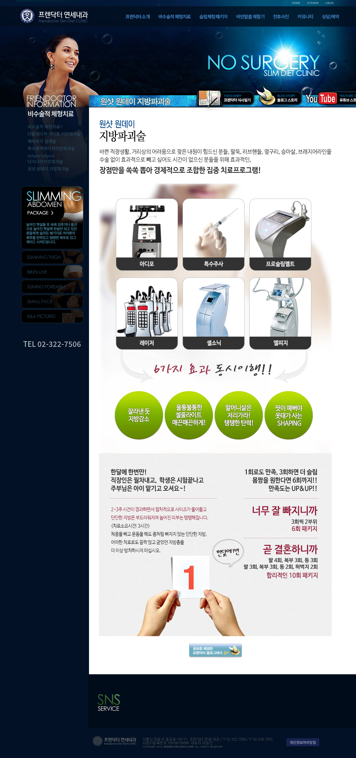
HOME (296, 3)
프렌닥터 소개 (137, 16)
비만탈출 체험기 (250, 16)
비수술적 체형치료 (174, 16)
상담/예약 (330, 16)
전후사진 (281, 16)
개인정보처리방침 (303, 742)
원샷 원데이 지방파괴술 (48, 169)
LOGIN (329, 3)
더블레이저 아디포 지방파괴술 (54, 134)
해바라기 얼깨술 (42, 141)
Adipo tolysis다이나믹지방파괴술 (45, 158)
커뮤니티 (305, 16)
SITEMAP (313, 3)
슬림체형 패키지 (213, 16)
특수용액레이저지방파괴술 (51, 148)
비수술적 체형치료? (45, 126)
